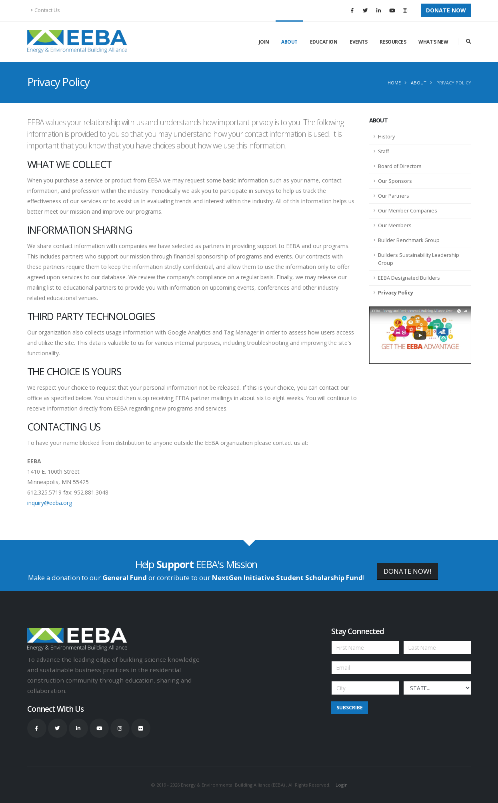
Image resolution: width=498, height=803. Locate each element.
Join (264, 41)
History (386, 136)
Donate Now (446, 10)
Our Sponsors (395, 181)
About (289, 41)
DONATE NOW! (407, 571)
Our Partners (393, 195)
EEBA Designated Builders (409, 277)
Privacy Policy (453, 83)
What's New (433, 41)
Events (358, 41)
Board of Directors (400, 166)
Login (342, 785)
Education (324, 41)
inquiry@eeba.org (49, 503)
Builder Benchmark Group (409, 240)
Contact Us (45, 10)
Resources (393, 41)
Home (394, 83)
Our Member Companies (407, 210)
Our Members (395, 225)
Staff (383, 151)
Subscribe (349, 707)
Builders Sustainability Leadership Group (418, 259)
